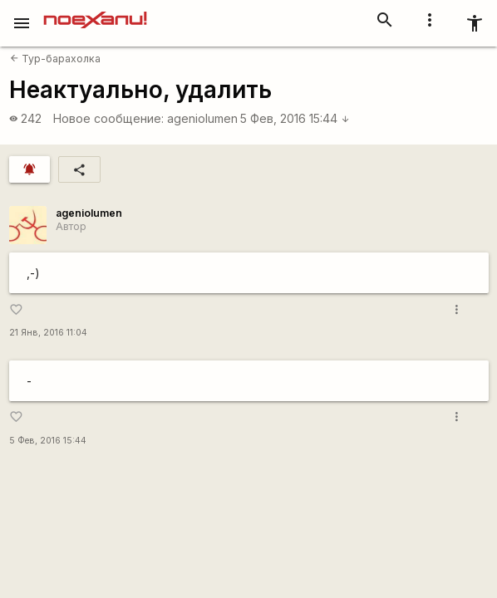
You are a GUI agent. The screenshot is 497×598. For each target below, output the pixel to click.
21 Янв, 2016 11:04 (48, 332)
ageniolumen (202, 118)
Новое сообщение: (108, 118)
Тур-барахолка (55, 58)
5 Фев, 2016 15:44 (295, 118)
